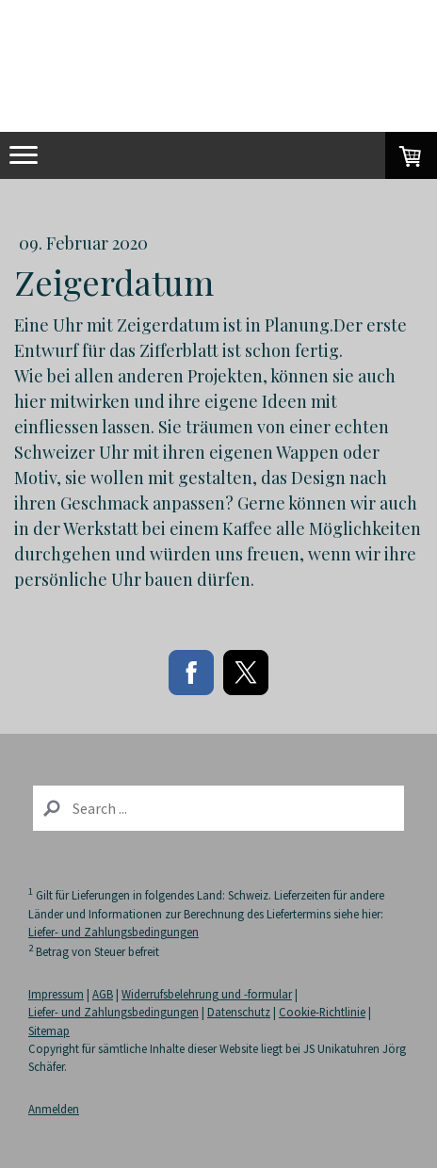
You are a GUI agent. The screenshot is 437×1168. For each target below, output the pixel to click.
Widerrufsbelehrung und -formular (206, 993)
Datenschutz (238, 1011)
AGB (102, 993)
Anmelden (53, 1108)
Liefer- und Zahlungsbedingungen (113, 931)
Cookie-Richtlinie (322, 1011)
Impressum (56, 993)
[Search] (218, 808)
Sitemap (49, 1030)
